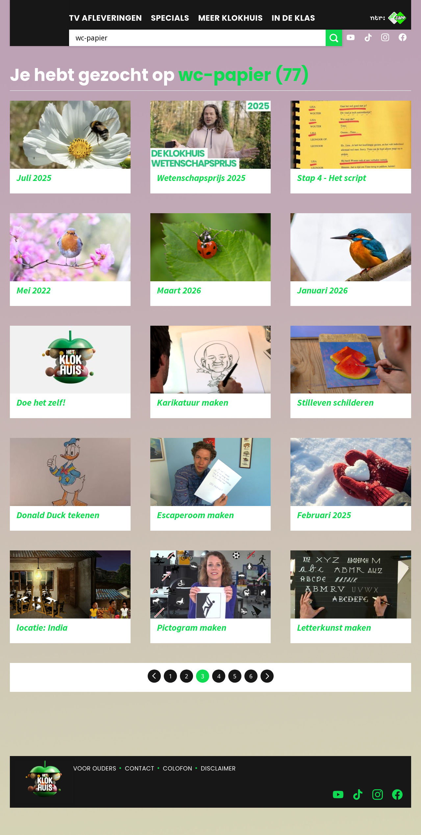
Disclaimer (218, 768)
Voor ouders (94, 768)
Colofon (177, 768)
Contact (139, 768)
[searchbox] (197, 38)
